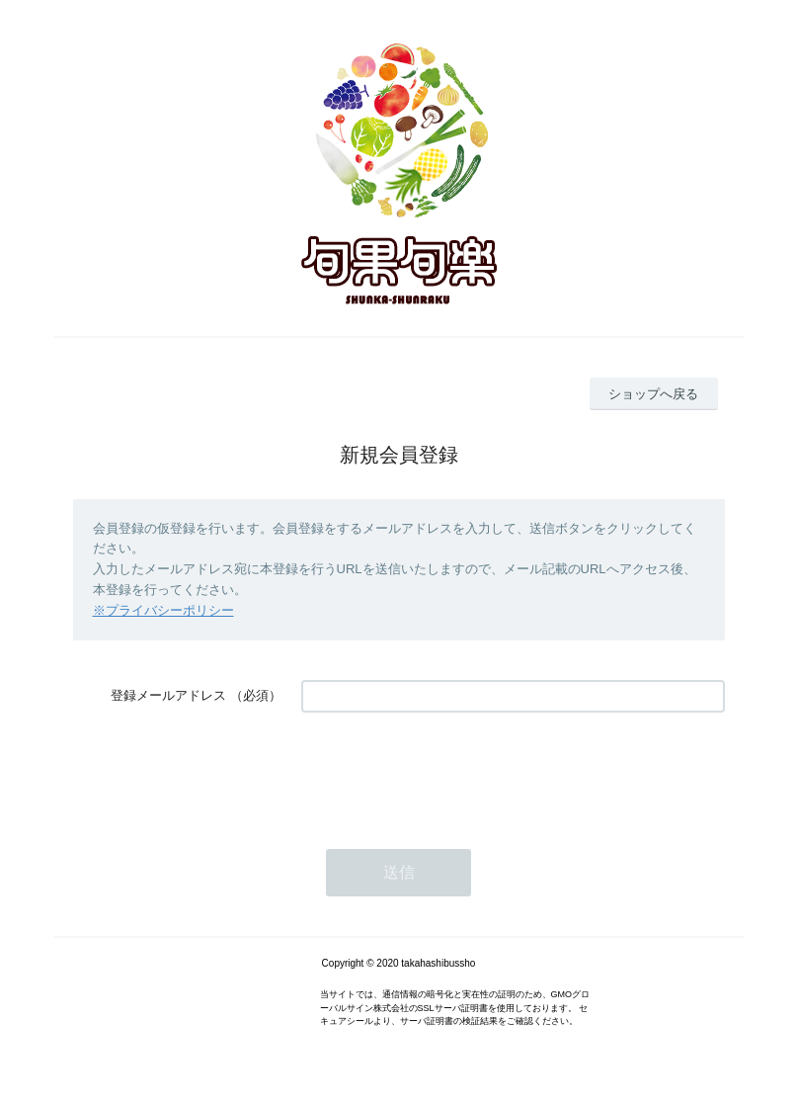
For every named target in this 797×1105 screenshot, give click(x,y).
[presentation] (451, 770)
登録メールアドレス (168, 695)
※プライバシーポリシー (163, 610)
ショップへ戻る (653, 393)
